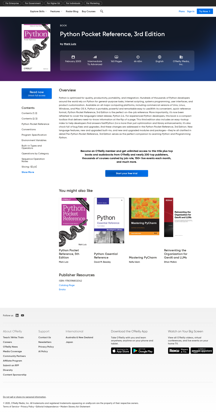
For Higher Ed (53, 3)
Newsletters (44, 342)
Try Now (205, 11)
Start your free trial (126, 173)
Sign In (190, 11)
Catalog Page (67, 285)
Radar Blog (72, 11)
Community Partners (14, 356)
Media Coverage (12, 351)
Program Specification (34, 135)
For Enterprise (12, 3)
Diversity (8, 370)
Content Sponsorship (14, 374)
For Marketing (93, 3)
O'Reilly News (10, 346)
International (74, 331)
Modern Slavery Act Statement (75, 406)
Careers (7, 342)
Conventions (29, 129)
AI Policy (43, 351)
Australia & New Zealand (79, 337)
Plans (182, 11)
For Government (33, 3)
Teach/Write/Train (13, 337)
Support (44, 331)
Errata (62, 289)
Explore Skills (38, 11)
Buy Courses (88, 11)
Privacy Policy (46, 346)
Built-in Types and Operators (32, 147)
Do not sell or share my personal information (24, 397)
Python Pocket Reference (35, 124)
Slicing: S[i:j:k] (29, 167)
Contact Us (44, 337)
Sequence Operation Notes (33, 160)
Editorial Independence (47, 406)
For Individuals (73, 3)
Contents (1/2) (29, 113)
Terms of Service (11, 406)
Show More (28, 172)
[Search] (101, 11)
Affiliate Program (12, 360)
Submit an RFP (11, 365)
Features (56, 11)
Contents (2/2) (29, 118)
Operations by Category (35, 153)
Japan (69, 342)
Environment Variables (34, 140)
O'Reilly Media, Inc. (181, 63)
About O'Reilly (12, 331)
